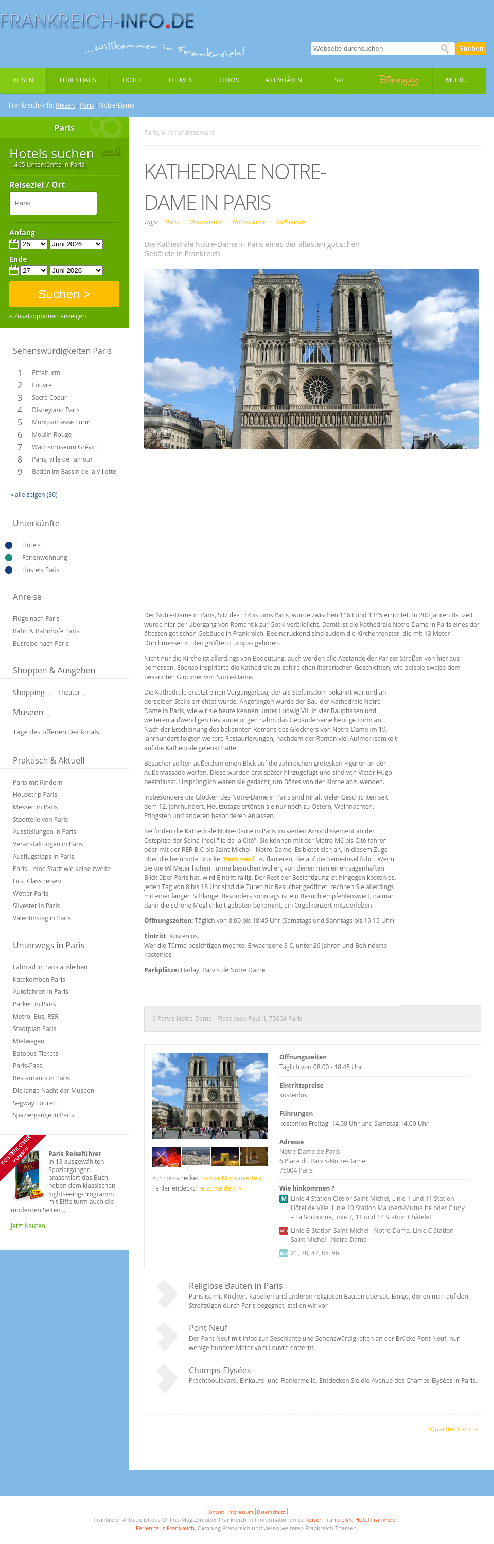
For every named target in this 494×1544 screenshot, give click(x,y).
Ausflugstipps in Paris (43, 856)
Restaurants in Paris (41, 1078)
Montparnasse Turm (61, 422)
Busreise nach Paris (41, 643)
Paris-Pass (27, 1065)
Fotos (229, 80)
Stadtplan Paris (34, 1028)
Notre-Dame (250, 222)
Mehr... (457, 80)
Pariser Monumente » (231, 1178)
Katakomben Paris (39, 979)
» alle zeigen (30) (34, 494)
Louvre (41, 385)
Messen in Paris (35, 807)
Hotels (31, 545)
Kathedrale (291, 222)
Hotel (132, 80)
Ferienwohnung (44, 557)
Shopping (29, 692)
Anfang (22, 232)
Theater (69, 692)
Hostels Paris (40, 569)
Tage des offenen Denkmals (56, 731)
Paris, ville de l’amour (62, 459)
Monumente (206, 222)
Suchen (471, 48)
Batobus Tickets (35, 1053)
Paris (87, 105)
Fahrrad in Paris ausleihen (50, 967)
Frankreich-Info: (31, 105)
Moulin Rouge (52, 434)
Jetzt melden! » (220, 1188)
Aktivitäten (283, 80)
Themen (180, 80)
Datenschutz (271, 1511)
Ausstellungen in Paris (44, 831)
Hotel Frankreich (377, 1519)
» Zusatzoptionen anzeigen (47, 316)
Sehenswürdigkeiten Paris (62, 351)
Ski (339, 80)
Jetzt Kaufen (28, 1225)
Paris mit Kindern (37, 782)
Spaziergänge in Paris (43, 1115)
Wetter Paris (30, 893)
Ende (18, 259)
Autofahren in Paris (40, 991)
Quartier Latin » (454, 1428)
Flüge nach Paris (36, 618)
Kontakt (215, 1511)
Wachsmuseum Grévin (64, 446)
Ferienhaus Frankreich (165, 1528)
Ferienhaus (78, 80)
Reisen (23, 80)
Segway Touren (35, 1102)
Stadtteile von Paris (40, 819)
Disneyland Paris (56, 409)
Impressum (240, 1511)
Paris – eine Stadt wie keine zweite (62, 868)
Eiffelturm (46, 372)
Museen (28, 712)
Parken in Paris (34, 1004)
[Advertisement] (293, 531)
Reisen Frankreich (328, 1519)
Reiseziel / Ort (37, 185)
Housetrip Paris (35, 794)
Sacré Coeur (49, 397)
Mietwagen (28, 1041)
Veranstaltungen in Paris (48, 844)
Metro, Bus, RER (36, 1016)
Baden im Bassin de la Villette (74, 471)
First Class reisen (37, 881)
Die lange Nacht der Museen (53, 1090)
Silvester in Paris (36, 905)
